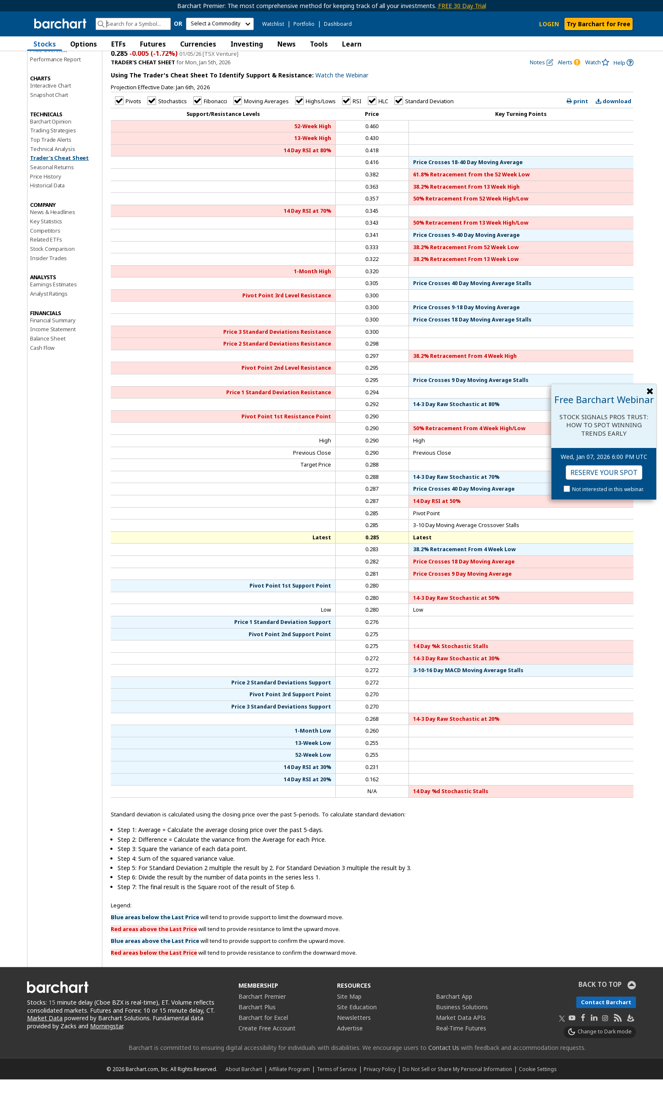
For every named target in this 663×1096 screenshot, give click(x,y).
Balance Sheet (47, 355)
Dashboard (338, 23)
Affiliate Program (289, 1085)
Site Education (357, 1023)
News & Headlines (52, 228)
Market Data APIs (461, 1034)
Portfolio (304, 23)
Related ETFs (46, 256)
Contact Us (443, 1064)
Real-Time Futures (461, 1045)
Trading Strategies (53, 147)
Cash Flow (42, 364)
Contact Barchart (606, 1018)
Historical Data (47, 202)
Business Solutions (462, 1023)
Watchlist (273, 23)
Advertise (350, 1045)
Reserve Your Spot (604, 472)
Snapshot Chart (49, 111)
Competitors (45, 247)
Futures (153, 44)
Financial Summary (53, 337)
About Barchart (243, 1085)
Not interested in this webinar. (608, 489)
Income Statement (53, 345)
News (286, 44)
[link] (623, 79)
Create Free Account (267, 1045)
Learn (352, 44)
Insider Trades (48, 274)
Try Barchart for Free (598, 24)
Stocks (44, 44)
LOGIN (549, 24)
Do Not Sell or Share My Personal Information (457, 1085)
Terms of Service (337, 1085)
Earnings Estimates (53, 301)
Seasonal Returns (52, 183)
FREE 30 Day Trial (462, 6)
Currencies (198, 44)
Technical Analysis (52, 165)
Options (83, 44)
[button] (627, 43)
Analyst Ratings (49, 310)
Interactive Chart (50, 102)
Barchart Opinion (50, 138)
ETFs (118, 44)
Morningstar (106, 1042)
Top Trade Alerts (50, 156)
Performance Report (55, 76)
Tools (319, 44)
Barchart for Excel (263, 1034)
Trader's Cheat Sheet (59, 175)
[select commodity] (220, 24)
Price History (45, 193)
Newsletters (354, 1034)
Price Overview (48, 66)
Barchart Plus (257, 1023)
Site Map (349, 1013)
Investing (246, 44)
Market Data (45, 1035)
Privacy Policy (380, 1085)
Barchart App (454, 1013)
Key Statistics (46, 238)
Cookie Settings (537, 1085)
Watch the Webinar (341, 92)
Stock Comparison (52, 265)
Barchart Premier (262, 1013)
